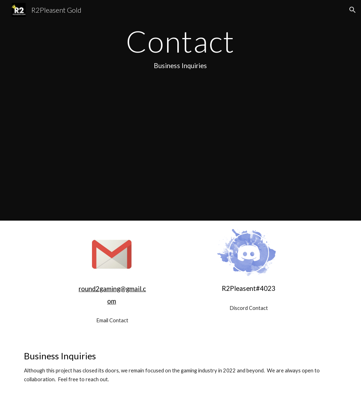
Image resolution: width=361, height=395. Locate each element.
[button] (352, 9)
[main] (180, 48)
